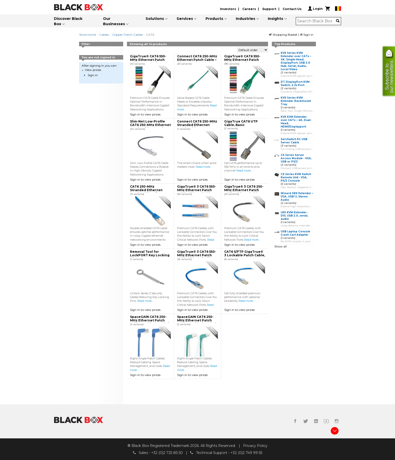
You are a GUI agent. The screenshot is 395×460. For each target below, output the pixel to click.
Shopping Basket (283, 34)
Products (214, 18)
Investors (228, 9)
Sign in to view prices (145, 114)
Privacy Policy (255, 445)
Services (185, 18)
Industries (245, 18)
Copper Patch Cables (127, 34)
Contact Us (292, 9)
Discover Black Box (68, 21)
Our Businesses (114, 21)
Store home (87, 34)
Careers (249, 9)
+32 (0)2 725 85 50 (167, 452)
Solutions (155, 18)
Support (269, 9)
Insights (275, 18)
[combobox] (316, 21)
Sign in (306, 34)
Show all (280, 246)
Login (315, 9)
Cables (104, 34)
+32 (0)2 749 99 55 (246, 452)
